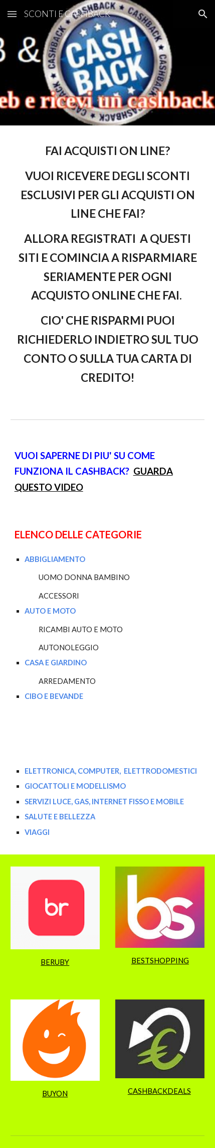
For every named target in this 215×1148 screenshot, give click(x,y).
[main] (108, 264)
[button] (12, 14)
